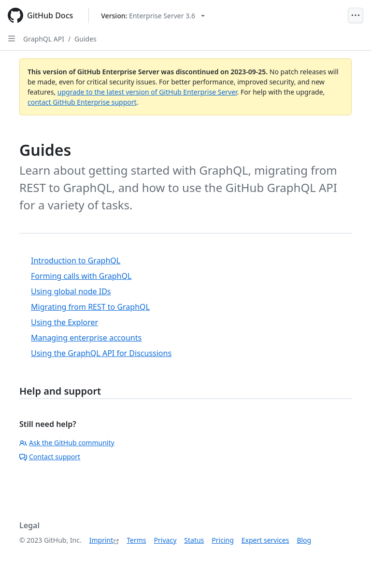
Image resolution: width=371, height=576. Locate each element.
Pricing (222, 540)
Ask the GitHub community (66, 442)
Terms (136, 540)
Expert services (265, 540)
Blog (304, 540)
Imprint (101, 540)
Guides (85, 38)
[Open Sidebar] (11, 38)
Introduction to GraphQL (75, 260)
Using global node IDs (71, 291)
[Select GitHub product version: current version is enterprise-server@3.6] (153, 15)
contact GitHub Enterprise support (82, 102)
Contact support (49, 456)
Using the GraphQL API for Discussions (101, 353)
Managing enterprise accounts (86, 337)
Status (194, 540)
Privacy (165, 540)
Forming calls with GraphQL (81, 276)
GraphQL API (43, 38)
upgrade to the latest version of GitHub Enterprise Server (147, 91)
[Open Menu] (355, 15)
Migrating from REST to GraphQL (90, 307)
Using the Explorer (64, 322)
